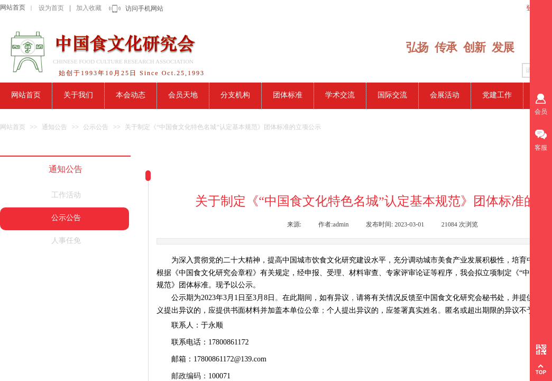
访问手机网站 (144, 8)
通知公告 (54, 127)
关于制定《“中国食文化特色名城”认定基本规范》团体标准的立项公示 (223, 127)
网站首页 (12, 7)
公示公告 (95, 127)
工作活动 (66, 195)
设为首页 (51, 8)
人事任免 (66, 240)
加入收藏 (89, 8)
